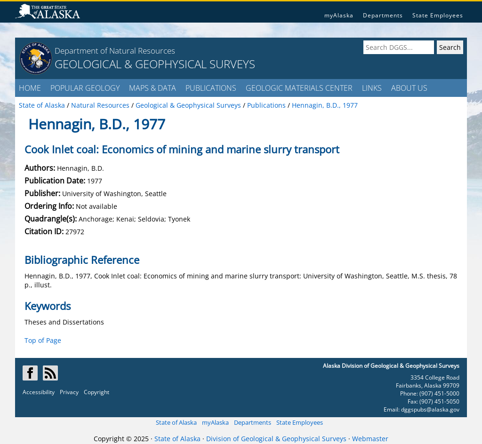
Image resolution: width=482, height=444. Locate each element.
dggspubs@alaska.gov (430, 409)
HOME (30, 88)
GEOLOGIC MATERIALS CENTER (299, 88)
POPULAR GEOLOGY (85, 88)
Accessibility (39, 392)
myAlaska (338, 15)
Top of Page (42, 340)
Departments (383, 15)
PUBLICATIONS (210, 88)
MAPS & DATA (152, 88)
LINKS (372, 88)
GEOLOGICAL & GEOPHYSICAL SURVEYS (155, 63)
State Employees (437, 15)
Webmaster (370, 438)
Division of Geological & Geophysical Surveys (276, 438)
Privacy (69, 392)
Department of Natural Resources (115, 50)
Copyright (96, 392)
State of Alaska (176, 422)
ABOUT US (409, 88)
